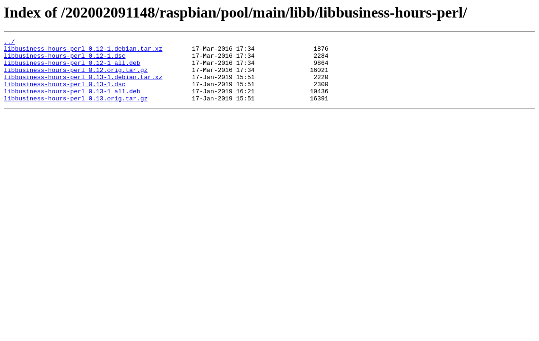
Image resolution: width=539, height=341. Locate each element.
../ (9, 42)
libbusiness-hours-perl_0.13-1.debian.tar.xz (83, 85)
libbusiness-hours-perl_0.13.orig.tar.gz (76, 111)
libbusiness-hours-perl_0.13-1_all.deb (72, 102)
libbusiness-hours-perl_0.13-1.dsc (64, 94)
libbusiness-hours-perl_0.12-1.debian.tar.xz (83, 51)
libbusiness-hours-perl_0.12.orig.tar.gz (76, 76)
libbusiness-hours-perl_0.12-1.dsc (64, 59)
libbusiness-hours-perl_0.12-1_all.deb (72, 68)
